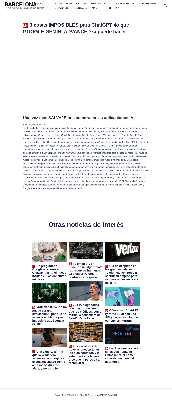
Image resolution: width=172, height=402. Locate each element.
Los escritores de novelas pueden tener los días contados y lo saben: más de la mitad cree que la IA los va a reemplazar (85, 354)
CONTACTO (81, 8)
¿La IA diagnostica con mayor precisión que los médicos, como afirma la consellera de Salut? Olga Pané (85, 311)
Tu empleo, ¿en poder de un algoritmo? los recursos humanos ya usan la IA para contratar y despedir (85, 270)
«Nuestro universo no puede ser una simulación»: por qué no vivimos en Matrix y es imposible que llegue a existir (49, 315)
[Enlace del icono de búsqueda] (165, 5)
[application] (69, 8)
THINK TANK (112, 8)
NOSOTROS (73, 4)
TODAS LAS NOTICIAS (122, 4)
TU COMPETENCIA (94, 4)
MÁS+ (96, 8)
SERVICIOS (62, 8)
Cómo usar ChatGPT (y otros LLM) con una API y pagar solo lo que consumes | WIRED (121, 315)
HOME (58, 4)
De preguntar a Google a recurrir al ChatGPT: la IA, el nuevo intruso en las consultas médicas (49, 272)
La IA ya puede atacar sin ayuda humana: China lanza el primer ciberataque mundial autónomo (122, 355)
